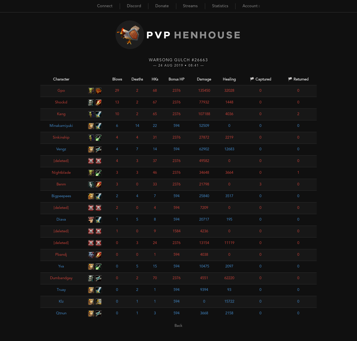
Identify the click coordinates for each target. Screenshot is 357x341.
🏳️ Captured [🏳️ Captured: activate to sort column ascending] (260, 80)
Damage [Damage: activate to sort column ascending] (204, 80)
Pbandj (61, 255)
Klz (61, 302)
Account (251, 6)
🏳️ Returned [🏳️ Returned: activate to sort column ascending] (298, 80)
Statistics (220, 6)
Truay (61, 290)
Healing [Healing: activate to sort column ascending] (229, 80)
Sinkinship (61, 138)
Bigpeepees (61, 196)
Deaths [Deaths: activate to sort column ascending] (137, 80)
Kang (61, 114)
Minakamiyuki (61, 126)
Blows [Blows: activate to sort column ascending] (117, 80)
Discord (134, 6)
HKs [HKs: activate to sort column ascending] (155, 80)
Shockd (61, 102)
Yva (61, 266)
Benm (61, 184)
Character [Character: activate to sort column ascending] (61, 80)
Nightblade (61, 173)
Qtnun (61, 313)
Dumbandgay (61, 278)
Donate (162, 6)
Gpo (61, 91)
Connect (105, 6)
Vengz (61, 149)
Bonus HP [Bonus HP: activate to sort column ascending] (176, 80)
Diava (61, 220)
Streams (190, 6)
